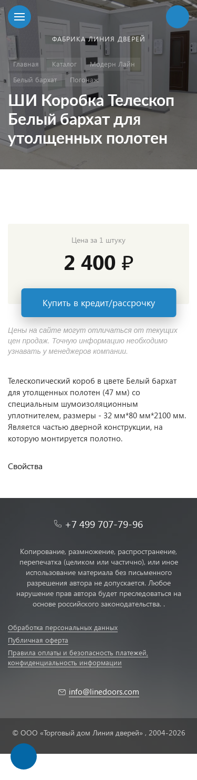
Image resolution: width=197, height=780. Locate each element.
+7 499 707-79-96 (104, 523)
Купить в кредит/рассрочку (99, 303)
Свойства (25, 465)
